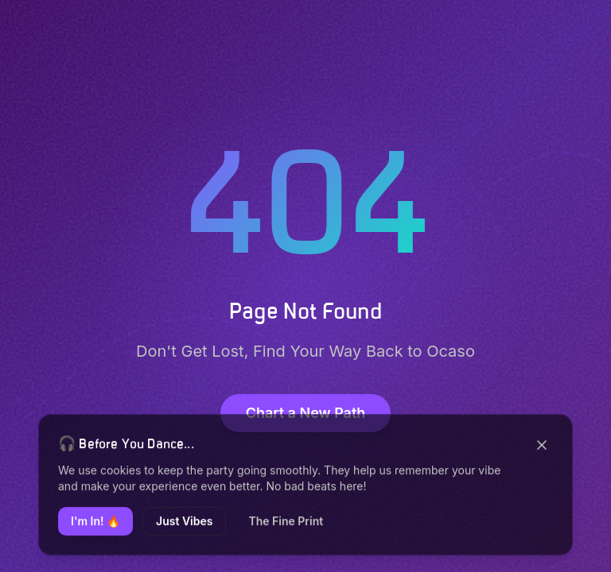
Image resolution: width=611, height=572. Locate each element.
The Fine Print (285, 523)
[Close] (542, 447)
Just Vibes (184, 523)
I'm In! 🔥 (95, 523)
